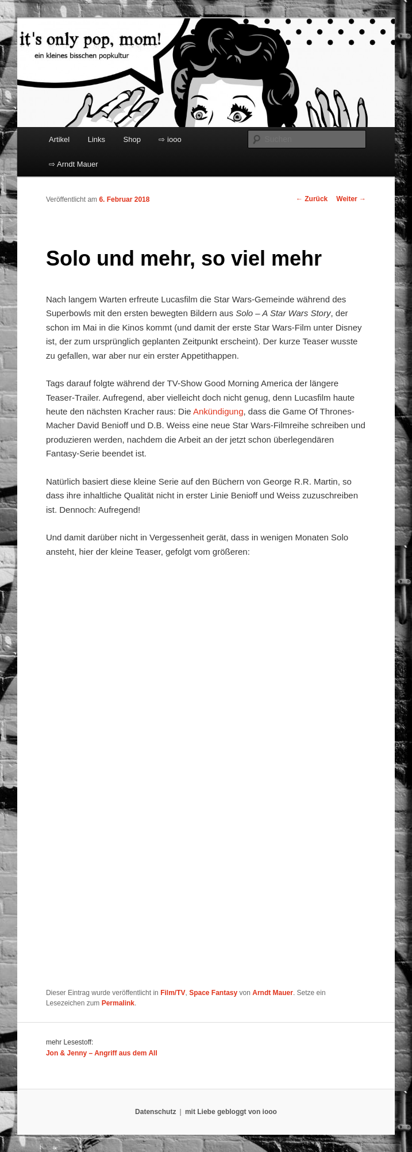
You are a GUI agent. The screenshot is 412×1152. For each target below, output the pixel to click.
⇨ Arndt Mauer (73, 164)
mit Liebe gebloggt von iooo (231, 1112)
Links (96, 139)
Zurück (312, 199)
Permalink (118, 1003)
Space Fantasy (213, 993)
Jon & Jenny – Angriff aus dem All (101, 1053)
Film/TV (172, 993)
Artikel (59, 139)
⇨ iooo (170, 139)
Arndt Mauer (272, 993)
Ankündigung (218, 411)
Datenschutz (155, 1112)
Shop (132, 139)
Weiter (351, 199)
